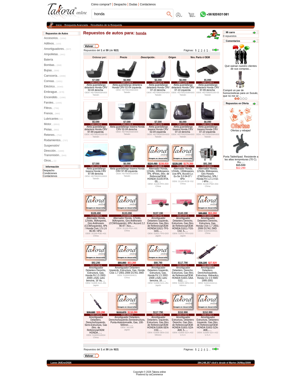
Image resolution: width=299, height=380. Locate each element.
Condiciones (50, 173)
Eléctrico (53, 86)
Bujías (51, 70)
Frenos (52, 113)
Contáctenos (50, 176)
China (158, 186)
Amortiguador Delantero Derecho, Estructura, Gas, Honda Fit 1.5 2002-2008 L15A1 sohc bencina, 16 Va (95, 274)
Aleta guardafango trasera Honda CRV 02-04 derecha (127, 128)
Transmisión (55, 155)
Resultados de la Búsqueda (106, 25)
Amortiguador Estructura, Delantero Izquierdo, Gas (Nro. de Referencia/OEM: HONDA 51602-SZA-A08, (208, 323)
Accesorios (55, 38)
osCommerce (156, 374)
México (183, 285)
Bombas (52, 65)
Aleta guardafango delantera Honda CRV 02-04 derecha (95, 87)
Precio (123, 57)
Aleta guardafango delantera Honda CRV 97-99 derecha (207, 87)
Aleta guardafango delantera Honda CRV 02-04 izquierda (127, 86)
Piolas (51, 129)
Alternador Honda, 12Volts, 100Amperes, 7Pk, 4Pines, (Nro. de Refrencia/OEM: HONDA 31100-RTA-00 (158, 175)
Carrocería (55, 75)
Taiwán (96, 95)
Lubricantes (53, 118)
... (210, 50)
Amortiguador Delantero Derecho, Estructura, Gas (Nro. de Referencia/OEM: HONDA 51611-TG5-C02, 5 (183, 224)
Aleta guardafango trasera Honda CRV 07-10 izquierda (207, 129)
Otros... (50, 160)
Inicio (59, 25)
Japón (158, 236)
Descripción (148, 57)
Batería (48, 59)
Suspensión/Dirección (54, 146)
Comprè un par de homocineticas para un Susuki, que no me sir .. (240, 93)
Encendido (55, 97)
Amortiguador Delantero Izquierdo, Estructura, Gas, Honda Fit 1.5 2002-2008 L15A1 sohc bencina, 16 (158, 274)
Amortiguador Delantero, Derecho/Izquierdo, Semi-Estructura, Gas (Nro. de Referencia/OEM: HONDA (96, 325)
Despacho (48, 170)
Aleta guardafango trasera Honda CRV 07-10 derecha (183, 129)
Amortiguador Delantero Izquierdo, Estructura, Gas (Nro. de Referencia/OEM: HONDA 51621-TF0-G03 (158, 224)
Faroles (53, 102)
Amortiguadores (57, 48)
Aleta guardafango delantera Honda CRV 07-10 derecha (158, 87)
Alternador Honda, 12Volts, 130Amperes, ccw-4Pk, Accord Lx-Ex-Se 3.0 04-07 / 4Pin (182, 173)
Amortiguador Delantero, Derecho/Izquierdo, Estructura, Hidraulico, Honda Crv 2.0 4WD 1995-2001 (207, 274)
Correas (53, 81)
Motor (52, 124)
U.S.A (183, 335)
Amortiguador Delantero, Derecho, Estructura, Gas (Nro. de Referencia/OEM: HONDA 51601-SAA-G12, (183, 274)
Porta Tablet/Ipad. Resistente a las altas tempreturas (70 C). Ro (240, 159)
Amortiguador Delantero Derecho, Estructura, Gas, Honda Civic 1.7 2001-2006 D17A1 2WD (207, 223)
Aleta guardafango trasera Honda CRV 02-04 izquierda (158, 129)
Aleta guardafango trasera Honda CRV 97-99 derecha (96, 171)
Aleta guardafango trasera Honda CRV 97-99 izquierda (127, 169)
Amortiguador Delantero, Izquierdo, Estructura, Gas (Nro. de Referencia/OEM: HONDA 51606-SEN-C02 (158, 323)
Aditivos (52, 43)
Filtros (51, 108)
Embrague (54, 91)
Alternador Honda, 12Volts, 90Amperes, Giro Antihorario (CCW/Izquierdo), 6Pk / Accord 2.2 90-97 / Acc (127, 222)
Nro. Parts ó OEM (200, 57)
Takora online (159, 372)
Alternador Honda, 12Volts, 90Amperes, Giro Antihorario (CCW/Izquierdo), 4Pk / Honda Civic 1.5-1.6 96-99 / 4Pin (96, 224)
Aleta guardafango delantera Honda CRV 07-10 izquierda (182, 87)
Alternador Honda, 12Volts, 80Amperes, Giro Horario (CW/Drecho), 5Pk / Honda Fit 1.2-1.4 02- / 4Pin (208, 175)
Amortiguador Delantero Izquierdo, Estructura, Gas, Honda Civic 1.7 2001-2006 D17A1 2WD (127, 270)
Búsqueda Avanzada (76, 25)
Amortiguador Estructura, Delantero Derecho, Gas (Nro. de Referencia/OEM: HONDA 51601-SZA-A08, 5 (183, 323)
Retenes (53, 134)
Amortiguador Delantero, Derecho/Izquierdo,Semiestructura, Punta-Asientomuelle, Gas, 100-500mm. (127, 321)
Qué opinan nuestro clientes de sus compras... (241, 66)
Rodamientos (56, 140)
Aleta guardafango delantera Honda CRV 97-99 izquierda (95, 129)
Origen (172, 57)
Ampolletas (54, 54)
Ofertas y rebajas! (241, 130)
